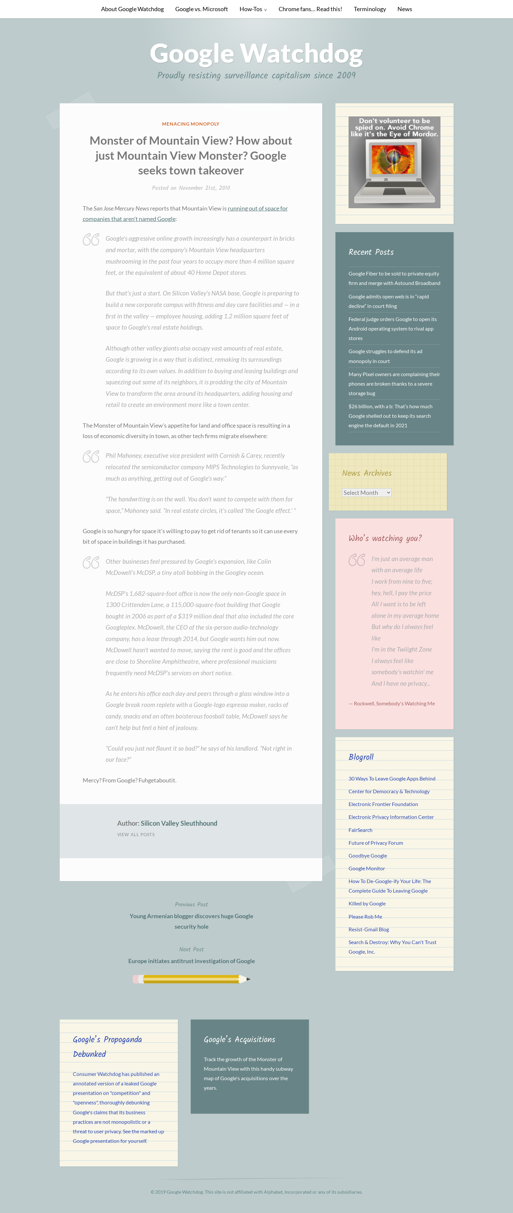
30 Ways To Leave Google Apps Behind (392, 778)
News (404, 9)
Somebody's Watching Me (405, 703)
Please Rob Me (365, 916)
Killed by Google (367, 903)
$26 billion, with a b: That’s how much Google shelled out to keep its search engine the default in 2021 (391, 415)
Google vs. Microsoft (201, 9)
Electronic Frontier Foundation (383, 804)
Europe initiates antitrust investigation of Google (191, 954)
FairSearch (361, 830)
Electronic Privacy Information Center (391, 817)
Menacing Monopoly (191, 124)
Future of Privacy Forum (376, 842)
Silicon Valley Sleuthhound (179, 823)
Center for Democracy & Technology (389, 791)
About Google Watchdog (132, 9)
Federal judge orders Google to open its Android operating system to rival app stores (393, 328)
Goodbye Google (368, 855)
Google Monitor (367, 868)
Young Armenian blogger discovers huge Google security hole (192, 915)
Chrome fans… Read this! (310, 9)
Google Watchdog (256, 52)
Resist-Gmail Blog (369, 929)
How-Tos (251, 9)
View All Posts (136, 834)
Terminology (370, 9)
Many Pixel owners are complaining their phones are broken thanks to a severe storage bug (394, 383)
